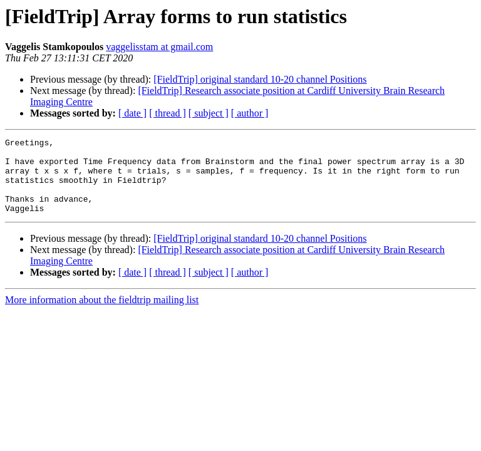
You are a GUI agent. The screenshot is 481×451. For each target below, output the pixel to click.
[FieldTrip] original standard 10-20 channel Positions (259, 79)
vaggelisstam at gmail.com (159, 46)
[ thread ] (167, 113)
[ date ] (132, 113)
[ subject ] (209, 113)
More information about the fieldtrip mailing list (102, 314)
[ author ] (250, 113)
